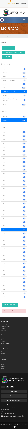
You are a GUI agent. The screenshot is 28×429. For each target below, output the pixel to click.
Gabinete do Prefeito (5, 326)
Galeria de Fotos (4, 364)
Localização (14, 396)
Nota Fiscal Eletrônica (5, 355)
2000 (7, 56)
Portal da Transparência (21, 6)
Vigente (8, 48)
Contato (14, 391)
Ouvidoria (18, 3)
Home (2, 36)
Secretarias (3, 330)
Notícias (3, 366)
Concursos (3, 339)
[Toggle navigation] (24, 20)
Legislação (3, 328)
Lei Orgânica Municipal (13, 52)
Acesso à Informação (11, 3)
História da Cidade (5, 324)
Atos (2, 351)
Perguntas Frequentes (14, 400)
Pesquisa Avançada (10, 304)
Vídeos (2, 368)
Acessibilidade (23, 3)
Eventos (3, 363)
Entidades (3, 338)
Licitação (3, 353)
